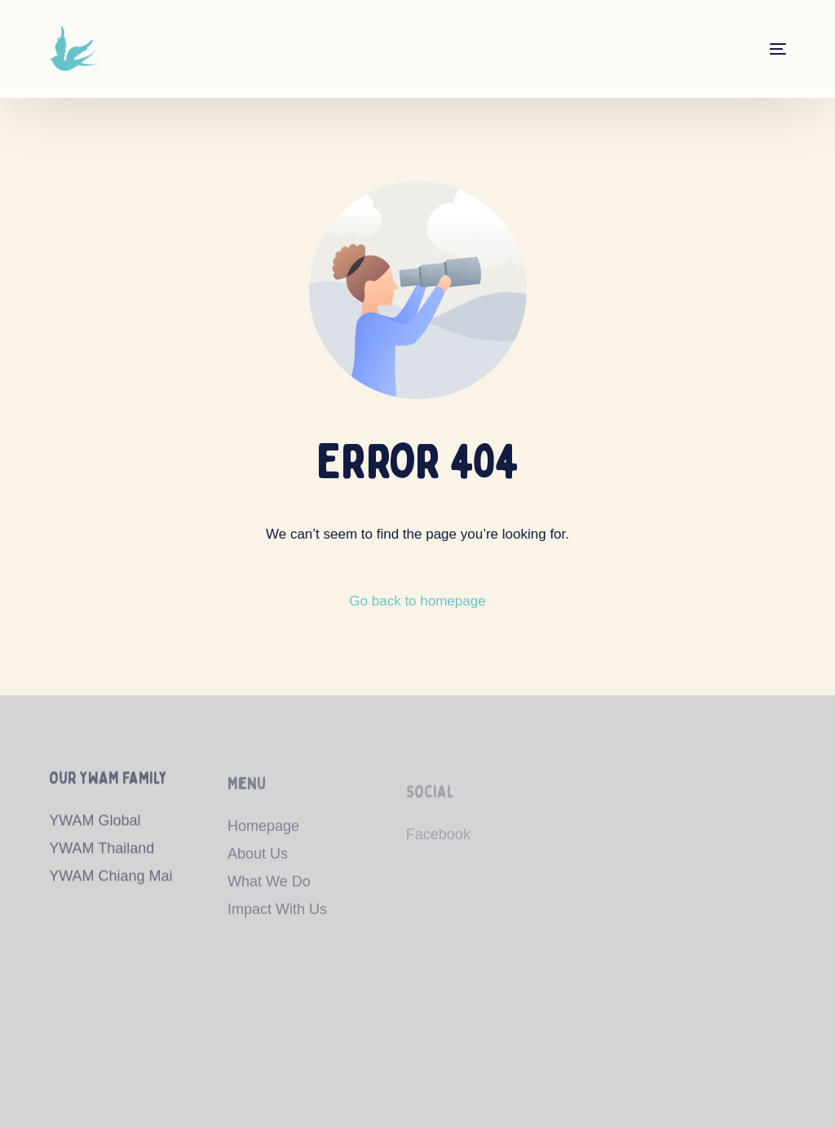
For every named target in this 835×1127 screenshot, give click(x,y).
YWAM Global (94, 826)
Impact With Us (277, 916)
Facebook (438, 844)
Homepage (263, 833)
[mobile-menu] (761, 48)
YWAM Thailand (101, 853)
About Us (258, 861)
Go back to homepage (417, 601)
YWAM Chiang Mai (110, 880)
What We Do (269, 889)
